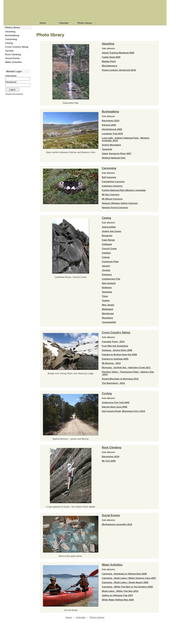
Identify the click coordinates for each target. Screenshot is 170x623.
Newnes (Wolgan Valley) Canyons (120, 203)
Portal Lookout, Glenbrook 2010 (119, 70)
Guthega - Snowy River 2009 (117, 350)
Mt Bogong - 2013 (111, 363)
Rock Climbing (13, 54)
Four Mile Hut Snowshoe (115, 346)
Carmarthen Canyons (113, 181)
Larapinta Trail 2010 (112, 133)
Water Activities (13, 62)
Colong (106, 257)
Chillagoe (107, 244)
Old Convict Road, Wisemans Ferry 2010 (123, 411)
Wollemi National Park (113, 158)
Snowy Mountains (111, 145)
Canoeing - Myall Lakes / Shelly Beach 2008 (125, 582)
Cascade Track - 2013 (113, 341)
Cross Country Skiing (16, 47)
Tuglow (106, 300)
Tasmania (107, 149)
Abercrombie (109, 227)
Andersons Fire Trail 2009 (115, 402)
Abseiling (10, 31)
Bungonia (107, 235)
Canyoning (11, 39)
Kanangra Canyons (112, 186)
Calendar (64, 23)
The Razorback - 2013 (113, 383)
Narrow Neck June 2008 (114, 407)
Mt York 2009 (109, 461)
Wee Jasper (108, 305)
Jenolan (106, 270)
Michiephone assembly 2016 (117, 524)
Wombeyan (108, 313)
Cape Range (108, 240)
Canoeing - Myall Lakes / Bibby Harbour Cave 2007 (129, 578)
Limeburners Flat (111, 279)
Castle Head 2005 (111, 57)
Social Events (12, 58)
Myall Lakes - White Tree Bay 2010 (120, 591)
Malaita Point (109, 61)
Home (43, 23)
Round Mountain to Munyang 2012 (120, 378)
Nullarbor (107, 287)
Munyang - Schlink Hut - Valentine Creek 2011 (126, 367)
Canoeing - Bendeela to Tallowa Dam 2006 (124, 573)
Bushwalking (12, 35)
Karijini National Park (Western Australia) (124, 190)
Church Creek (109, 248)
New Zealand (109, 283)
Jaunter (106, 266)
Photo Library (84, 23)
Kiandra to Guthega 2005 (115, 359)
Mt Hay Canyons (110, 194)
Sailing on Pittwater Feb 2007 (117, 595)
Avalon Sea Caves (111, 231)
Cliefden (106, 253)
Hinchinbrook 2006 (112, 129)
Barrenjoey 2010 (110, 120)
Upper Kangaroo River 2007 (116, 153)
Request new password (14, 94)
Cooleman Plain (110, 261)
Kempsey (107, 274)
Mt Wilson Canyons (112, 199)
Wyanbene (107, 318)
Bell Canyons (109, 177)
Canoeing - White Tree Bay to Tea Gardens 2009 (127, 586)
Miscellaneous (109, 65)
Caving (9, 43)
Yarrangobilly (109, 322)
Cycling (9, 50)
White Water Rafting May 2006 (118, 599)
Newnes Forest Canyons (115, 207)
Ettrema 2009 (109, 125)
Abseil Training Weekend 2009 (118, 52)
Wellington (107, 309)
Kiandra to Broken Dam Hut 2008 (119, 354)
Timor (105, 296)
